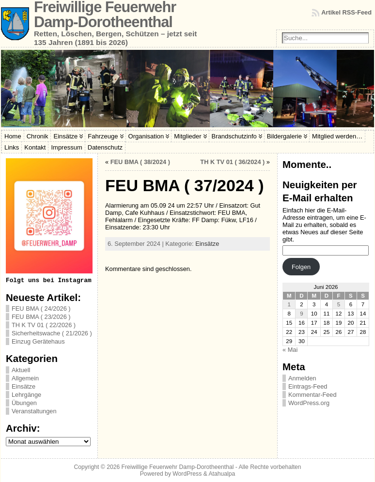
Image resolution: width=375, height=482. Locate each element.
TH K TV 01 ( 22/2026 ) (44, 325)
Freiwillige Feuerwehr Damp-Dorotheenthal (178, 467)
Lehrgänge (26, 394)
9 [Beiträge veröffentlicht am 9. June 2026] (301, 313)
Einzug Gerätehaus (38, 341)
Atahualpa (221, 473)
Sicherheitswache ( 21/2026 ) (52, 333)
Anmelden (302, 378)
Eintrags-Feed (307, 386)
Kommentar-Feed (312, 394)
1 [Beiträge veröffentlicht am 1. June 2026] (289, 304)
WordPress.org (308, 403)
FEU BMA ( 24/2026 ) (41, 308)
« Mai (289, 349)
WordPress (187, 473)
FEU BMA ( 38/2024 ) (140, 162)
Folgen (301, 267)
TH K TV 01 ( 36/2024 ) (232, 162)
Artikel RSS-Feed (346, 12)
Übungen (24, 403)
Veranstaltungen (34, 411)
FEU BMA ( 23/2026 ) (41, 316)
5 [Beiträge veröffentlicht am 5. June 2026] (338, 304)
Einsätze (23, 386)
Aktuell (21, 370)
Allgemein (25, 378)
